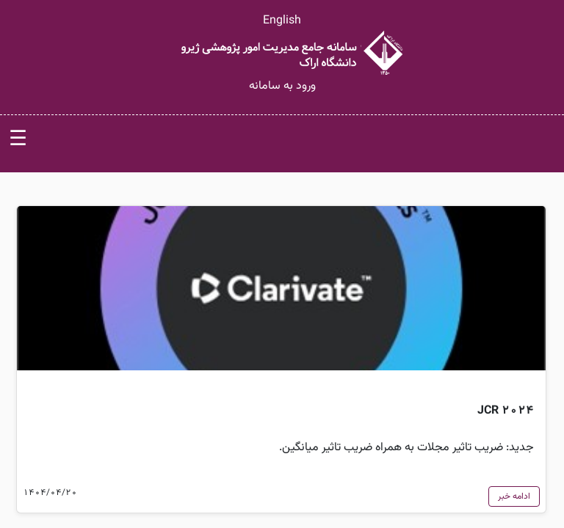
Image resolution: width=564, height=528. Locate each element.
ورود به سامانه (282, 86)
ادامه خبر (514, 496)
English (282, 21)
